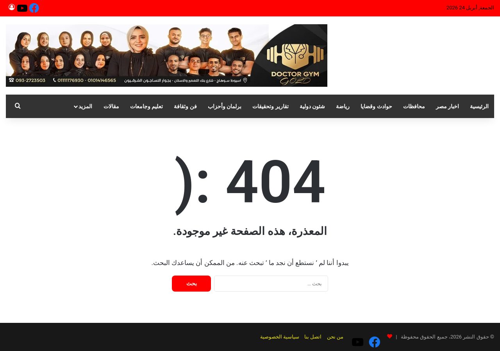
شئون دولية (312, 106)
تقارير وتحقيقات (270, 106)
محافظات (414, 106)
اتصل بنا (328, 337)
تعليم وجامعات (146, 106)
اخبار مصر (447, 106)
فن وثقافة (185, 106)
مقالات (111, 106)
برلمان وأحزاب (224, 106)
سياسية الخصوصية (294, 337)
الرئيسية (479, 106)
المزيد (85, 106)
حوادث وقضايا (376, 106)
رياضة (343, 106)
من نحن (350, 337)
